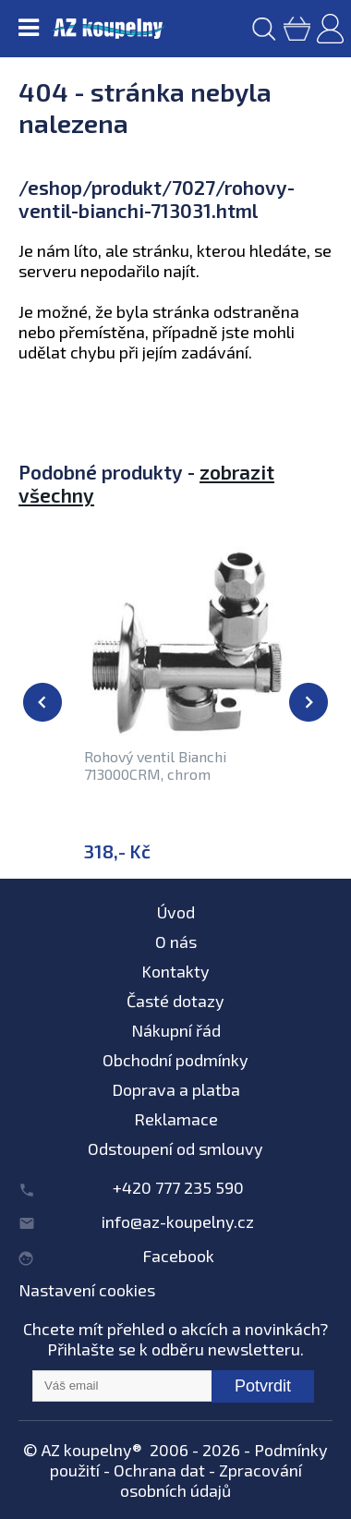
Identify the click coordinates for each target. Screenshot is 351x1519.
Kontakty (175, 971)
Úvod (176, 912)
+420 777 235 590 (178, 1187)
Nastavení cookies (86, 1290)
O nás (176, 941)
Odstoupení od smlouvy (175, 1148)
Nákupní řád (176, 1030)
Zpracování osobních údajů (211, 1480)
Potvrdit (263, 1386)
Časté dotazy (175, 1000)
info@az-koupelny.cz (178, 1221)
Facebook (178, 1256)
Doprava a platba (176, 1089)
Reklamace (176, 1119)
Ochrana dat (159, 1470)
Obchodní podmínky (175, 1060)
